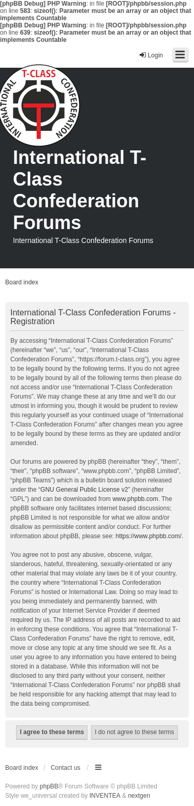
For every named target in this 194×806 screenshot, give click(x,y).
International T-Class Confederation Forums (79, 190)
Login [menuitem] (151, 55)
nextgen (139, 795)
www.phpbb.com (135, 499)
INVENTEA (105, 795)
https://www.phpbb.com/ (148, 536)
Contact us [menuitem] (65, 767)
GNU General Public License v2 (84, 489)
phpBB (49, 786)
